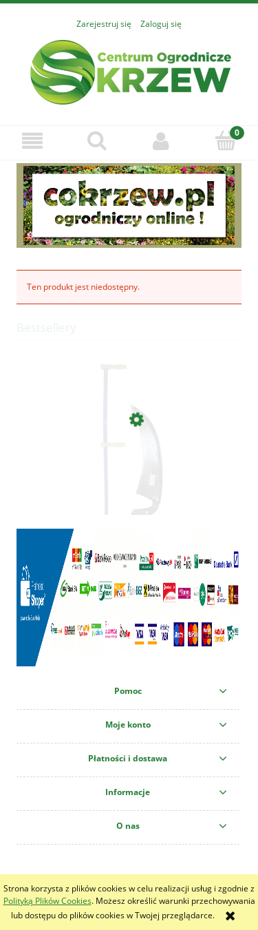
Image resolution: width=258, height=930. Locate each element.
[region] (129, 205)
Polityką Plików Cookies (47, 901)
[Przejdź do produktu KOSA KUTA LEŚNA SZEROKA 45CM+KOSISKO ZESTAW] (129, 484)
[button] (32, 141)
